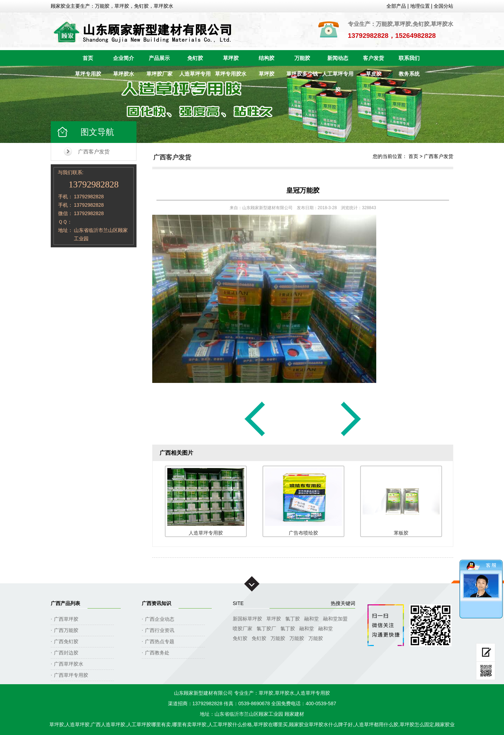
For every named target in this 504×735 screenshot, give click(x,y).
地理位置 (420, 6)
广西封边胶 (66, 652)
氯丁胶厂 (266, 628)
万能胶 (302, 58)
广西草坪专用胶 (71, 675)
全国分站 (443, 6)
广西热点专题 (159, 641)
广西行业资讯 (159, 630)
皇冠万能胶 (303, 190)
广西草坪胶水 (68, 664)
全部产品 (396, 6)
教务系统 (409, 74)
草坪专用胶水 (230, 74)
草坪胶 (231, 58)
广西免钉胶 (66, 641)
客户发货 (373, 58)
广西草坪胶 (66, 619)
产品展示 (159, 58)
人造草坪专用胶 (195, 76)
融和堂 (311, 618)
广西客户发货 (94, 151)
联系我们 (409, 58)
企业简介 (123, 58)
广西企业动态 (159, 619)
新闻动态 (337, 58)
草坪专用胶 (88, 74)
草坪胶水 (123, 74)
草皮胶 (374, 74)
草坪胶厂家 (159, 74)
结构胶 (266, 58)
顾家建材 (294, 714)
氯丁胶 (292, 618)
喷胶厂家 (242, 628)
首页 (88, 58)
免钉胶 (195, 58)
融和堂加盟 (335, 618)
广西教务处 (157, 652)
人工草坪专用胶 (338, 76)
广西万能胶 (66, 630)
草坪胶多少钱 (302, 74)
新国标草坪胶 (247, 618)
